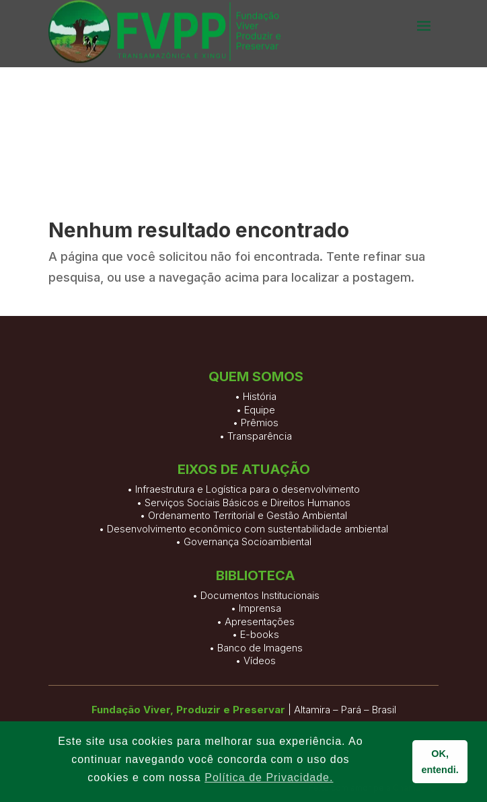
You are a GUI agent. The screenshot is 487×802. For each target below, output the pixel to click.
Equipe (259, 424)
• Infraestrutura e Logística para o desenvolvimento (243, 489)
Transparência (259, 450)
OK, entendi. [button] (440, 761)
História (259, 411)
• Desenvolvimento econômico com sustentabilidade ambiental (243, 528)
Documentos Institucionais (260, 673)
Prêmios (259, 438)
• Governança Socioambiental (243, 541)
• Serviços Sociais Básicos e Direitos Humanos (243, 502)
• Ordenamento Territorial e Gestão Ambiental (243, 515)
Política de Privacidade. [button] (268, 777)
